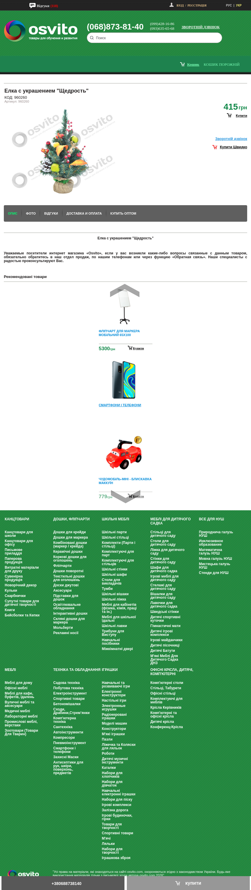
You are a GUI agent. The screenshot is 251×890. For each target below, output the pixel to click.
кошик (193, 64)
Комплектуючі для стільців (118, 562)
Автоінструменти (68, 732)
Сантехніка (62, 727)
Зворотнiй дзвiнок (231, 139)
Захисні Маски (66, 757)
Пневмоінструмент (69, 743)
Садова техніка (66, 683)
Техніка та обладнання (76, 670)
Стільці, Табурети (165, 688)
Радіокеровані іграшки (114, 716)
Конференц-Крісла (166, 727)
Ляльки (108, 844)
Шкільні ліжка (114, 599)
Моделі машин (114, 723)
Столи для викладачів (112, 581)
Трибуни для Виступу (113, 633)
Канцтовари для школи (19, 534)
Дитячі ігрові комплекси (161, 633)
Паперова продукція (13, 560)
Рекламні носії (65, 633)
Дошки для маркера (70, 537)
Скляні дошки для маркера (69, 620)
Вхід (180, 5)
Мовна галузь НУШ (215, 559)
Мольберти (63, 628)
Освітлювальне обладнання (67, 606)
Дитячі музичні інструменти (115, 760)
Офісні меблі (16, 688)
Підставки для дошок (65, 597)
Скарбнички (15, 596)
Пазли (107, 739)
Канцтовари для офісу (19, 543)
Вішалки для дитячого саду (163, 596)
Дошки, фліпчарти (71, 519)
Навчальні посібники (111, 642)
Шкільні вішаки (115, 594)
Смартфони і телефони (64, 750)
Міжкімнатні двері (117, 649)
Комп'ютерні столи (166, 683)
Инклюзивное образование (211, 543)
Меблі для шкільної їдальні (119, 619)
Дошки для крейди (69, 532)
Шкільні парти (114, 532)
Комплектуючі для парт (118, 553)
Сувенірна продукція (14, 578)
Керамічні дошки (67, 552)
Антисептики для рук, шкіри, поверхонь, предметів (68, 767)
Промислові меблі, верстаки (21, 723)
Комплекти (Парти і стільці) (118, 544)
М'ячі (106, 838)
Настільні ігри (114, 700)
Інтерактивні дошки (70, 613)
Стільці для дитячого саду (163, 534)
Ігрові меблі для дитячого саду (164, 578)
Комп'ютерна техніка (64, 720)
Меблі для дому (18, 683)
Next (125, 496)
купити (241, 115)
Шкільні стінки (114, 569)
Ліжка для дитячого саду (167, 551)
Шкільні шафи (114, 575)
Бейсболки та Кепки (22, 615)
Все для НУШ (211, 519)
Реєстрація (196, 5)
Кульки (11, 590)
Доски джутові (66, 585)
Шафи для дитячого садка (163, 569)
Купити (138, 348)
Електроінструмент (70, 693)
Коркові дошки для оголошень (70, 558)
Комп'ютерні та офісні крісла (163, 714)
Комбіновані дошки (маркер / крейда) (70, 544)
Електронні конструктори (114, 693)
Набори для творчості (112, 851)
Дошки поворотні (68, 571)
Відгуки (43, 6)
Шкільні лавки (114, 626)
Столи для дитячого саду (163, 543)
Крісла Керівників (166, 707)
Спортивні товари (69, 699)
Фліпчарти (62, 566)
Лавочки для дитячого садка (163, 604)
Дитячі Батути (162, 651)
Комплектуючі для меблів (166, 700)
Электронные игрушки (113, 707)
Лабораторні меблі (21, 716)
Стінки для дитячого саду (163, 560)
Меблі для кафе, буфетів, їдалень (19, 695)
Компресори (64, 738)
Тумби (107, 589)
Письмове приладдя (13, 551)
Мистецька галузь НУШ (214, 566)
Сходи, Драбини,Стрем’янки (71, 711)
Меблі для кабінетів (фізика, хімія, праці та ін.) (119, 608)
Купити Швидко (233, 147)
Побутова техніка (68, 688)
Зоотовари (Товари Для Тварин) (21, 732)
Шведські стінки (164, 612)
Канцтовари (17, 519)
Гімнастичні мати (165, 626)
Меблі (10, 670)
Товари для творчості (112, 826)
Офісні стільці (162, 693)
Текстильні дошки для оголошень (68, 578)
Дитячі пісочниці (164, 645)
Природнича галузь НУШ (216, 534)
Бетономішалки (67, 704)
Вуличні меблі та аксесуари (19, 704)
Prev (125, 290)
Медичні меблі (17, 711)
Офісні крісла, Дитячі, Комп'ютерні (171, 672)
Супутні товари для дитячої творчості (22, 603)
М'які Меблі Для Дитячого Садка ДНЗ (164, 659)
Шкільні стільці (115, 537)
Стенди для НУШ (214, 573)
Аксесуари (62, 590)
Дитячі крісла (162, 722)
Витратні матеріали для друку (22, 569)
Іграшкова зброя (116, 858)
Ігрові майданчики (166, 640)
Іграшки (110, 670)
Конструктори (114, 729)
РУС (229, 5)
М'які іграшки (113, 734)
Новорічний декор (20, 585)
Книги (10, 610)
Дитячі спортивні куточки (165, 619)
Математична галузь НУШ (210, 551)
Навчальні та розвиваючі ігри (116, 684)
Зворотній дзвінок (201, 27)
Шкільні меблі (115, 519)
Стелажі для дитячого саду (163, 587)
